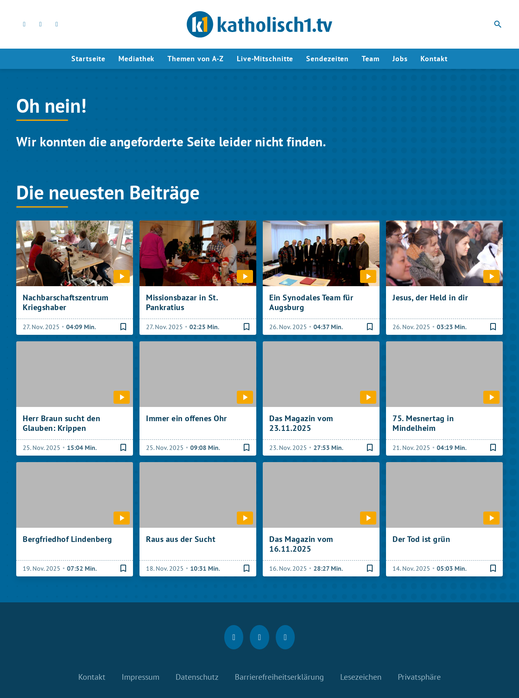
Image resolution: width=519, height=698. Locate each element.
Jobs (400, 58)
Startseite (88, 58)
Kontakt (433, 58)
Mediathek (136, 58)
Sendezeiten (327, 58)
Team (371, 58)
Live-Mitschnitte (265, 58)
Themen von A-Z (195, 58)
